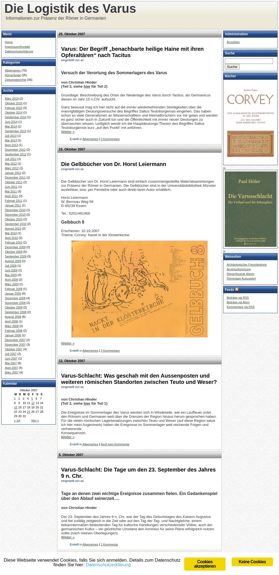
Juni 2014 (11, 121)
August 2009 (13, 261)
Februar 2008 (13, 330)
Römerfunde (13, 75)
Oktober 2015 (14, 103)
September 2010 (15, 224)
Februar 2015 (13, 107)
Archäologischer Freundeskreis (247, 264)
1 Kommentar (109, 544)
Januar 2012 (13, 172)
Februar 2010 (13, 242)
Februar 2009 (13, 289)
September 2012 (15, 154)
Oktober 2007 (14, 349)
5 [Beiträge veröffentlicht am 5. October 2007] (32, 398)
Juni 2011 (11, 186)
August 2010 (13, 228)
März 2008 (12, 326)
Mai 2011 (11, 191)
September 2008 (15, 312)
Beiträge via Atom (238, 302)
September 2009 (15, 256)
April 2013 (11, 145)
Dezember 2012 (15, 149)
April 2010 (11, 237)
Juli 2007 (11, 353)
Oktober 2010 (14, 219)
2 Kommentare (110, 139)
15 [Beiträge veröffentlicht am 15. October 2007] (15, 407)
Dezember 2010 (15, 210)
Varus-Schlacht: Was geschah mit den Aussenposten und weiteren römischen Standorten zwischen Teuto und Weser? (139, 379)
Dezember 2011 (15, 177)
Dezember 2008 (15, 298)
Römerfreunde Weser (240, 273)
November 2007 (15, 344)
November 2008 (15, 302)
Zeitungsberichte (15, 79)
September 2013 (15, 131)
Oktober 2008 (14, 307)
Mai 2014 (11, 126)
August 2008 (13, 316)
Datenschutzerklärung (19, 51)
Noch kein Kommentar (115, 444)
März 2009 (12, 284)
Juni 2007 (11, 358)
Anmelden (233, 42)
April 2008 (11, 321)
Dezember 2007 (15, 340)
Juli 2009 (11, 265)
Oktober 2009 (14, 251)
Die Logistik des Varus (70, 9)
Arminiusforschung (239, 269)
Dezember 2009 (15, 247)
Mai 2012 (11, 163)
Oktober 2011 (14, 182)
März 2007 (12, 372)
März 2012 (12, 168)
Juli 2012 (11, 159)
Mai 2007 (11, 363)
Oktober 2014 (14, 112)
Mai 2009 (11, 275)
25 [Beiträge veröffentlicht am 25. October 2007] (28, 411)
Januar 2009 (13, 293)
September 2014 (15, 117)
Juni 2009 (11, 270)
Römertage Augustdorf (241, 278)
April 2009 (11, 279)
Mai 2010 (11, 233)
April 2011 (11, 196)
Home (9, 42)
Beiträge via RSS (238, 297)
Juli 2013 (11, 135)
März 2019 (12, 98)
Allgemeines (13, 70)
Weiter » (67, 132)
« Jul (17, 420)
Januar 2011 (13, 205)
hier (87, 86)
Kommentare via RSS (240, 307)
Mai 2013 (11, 140)
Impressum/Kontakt (17, 46)
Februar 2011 (13, 200)
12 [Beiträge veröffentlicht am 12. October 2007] (33, 403)
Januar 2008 (13, 335)
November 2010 (15, 214)
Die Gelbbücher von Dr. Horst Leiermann (113, 164)
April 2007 (11, 367)
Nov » (35, 420)
